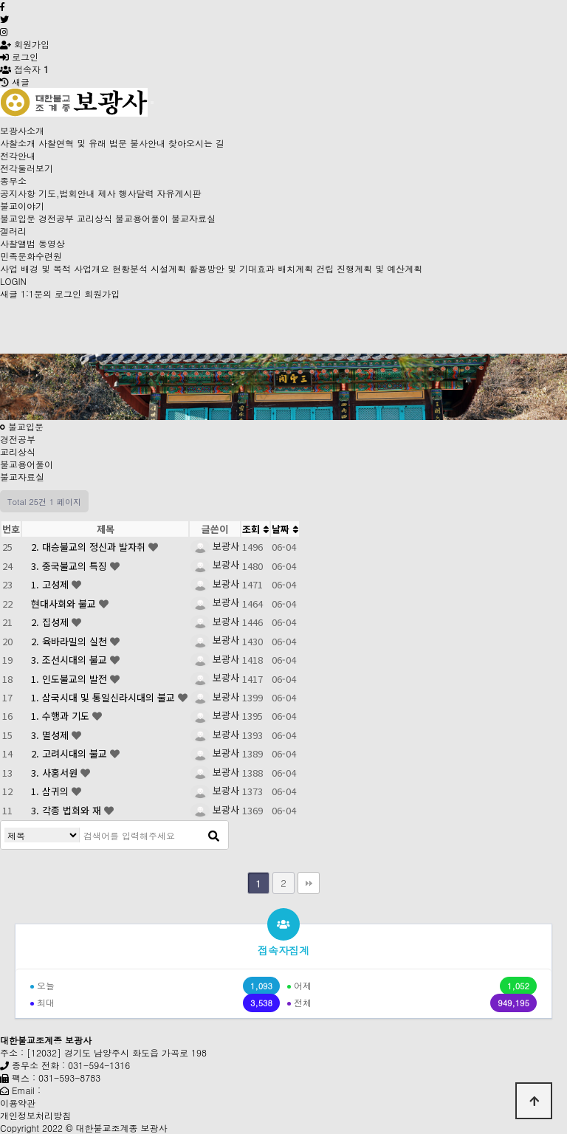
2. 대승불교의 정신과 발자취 (89, 547)
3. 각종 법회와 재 (67, 810)
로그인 (19, 56)
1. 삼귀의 (51, 791)
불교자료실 (193, 218)
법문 (118, 143)
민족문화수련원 (31, 256)
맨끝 (309, 883)
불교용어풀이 (141, 218)
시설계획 (168, 268)
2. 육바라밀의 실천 (70, 641)
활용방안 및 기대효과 (232, 268)
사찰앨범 (17, 243)
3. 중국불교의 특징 (70, 566)
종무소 (13, 180)
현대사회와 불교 (65, 604)
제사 (107, 193)
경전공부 (56, 218)
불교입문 (17, 218)
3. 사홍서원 (55, 773)
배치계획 (295, 268)
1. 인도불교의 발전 (70, 679)
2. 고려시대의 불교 (70, 753)
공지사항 (17, 193)
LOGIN (13, 281)
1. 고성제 (51, 584)
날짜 (285, 529)
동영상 (51, 243)
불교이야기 (22, 205)
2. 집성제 (51, 622)
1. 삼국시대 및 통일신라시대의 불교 (104, 697)
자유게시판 (179, 193)
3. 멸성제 (51, 735)
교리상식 (94, 218)
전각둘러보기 (26, 168)
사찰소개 (17, 143)
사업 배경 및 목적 (35, 268)
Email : (26, 1090)
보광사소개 (22, 130)
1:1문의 (36, 293)
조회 (255, 529)
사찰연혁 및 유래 (72, 143)
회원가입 (24, 44)
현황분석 (130, 268)
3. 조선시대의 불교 (70, 660)
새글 (9, 293)
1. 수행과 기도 (61, 716)
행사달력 (136, 193)
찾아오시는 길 (196, 143)
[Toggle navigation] (152, 102)
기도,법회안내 (66, 193)
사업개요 (91, 268)
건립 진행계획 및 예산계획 (369, 268)
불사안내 (147, 143)
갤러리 (13, 230)
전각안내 (17, 155)
